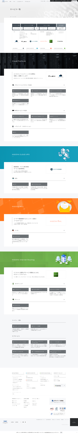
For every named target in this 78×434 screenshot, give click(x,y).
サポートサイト (34, 411)
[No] (76, 432)
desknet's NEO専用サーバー (57, 289)
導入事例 (52, 0)
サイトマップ (67, 427)
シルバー (28, 394)
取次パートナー (14, 408)
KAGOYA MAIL (42, 48)
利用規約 (62, 427)
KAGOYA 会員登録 (67, 3)
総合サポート (56, 3)
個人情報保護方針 (48, 427)
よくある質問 (63, 0)
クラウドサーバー (18, 90)
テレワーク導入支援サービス (57, 341)
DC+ (15, 132)
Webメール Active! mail (19, 351)
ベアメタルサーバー (36, 90)
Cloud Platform (15, 48)
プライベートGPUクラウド (19, 116)
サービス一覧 (43, 3)
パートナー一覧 (14, 413)
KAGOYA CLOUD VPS (30, 48)
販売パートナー (14, 410)
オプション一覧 (49, 3)
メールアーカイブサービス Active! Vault (56, 352)
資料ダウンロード (57, 0)
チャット (16, 299)
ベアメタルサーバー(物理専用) (17, 387)
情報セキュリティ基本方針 (56, 427)
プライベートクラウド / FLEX (22, 85)
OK (61, 432)
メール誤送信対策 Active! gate (38, 351)
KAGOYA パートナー (74, 0)
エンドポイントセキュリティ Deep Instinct (38, 342)
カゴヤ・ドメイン (18, 326)
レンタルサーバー (18, 289)
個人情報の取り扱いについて (41, 427)
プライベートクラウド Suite (57, 90)
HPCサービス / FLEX (19, 111)
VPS (14, 178)
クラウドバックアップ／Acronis (20, 341)
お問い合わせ (34, 412)
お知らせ (68, 0)
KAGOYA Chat (17, 305)
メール (15, 230)
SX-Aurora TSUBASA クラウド (24, 37)
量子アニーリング (22, 38)
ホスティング (17, 284)
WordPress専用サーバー (37, 289)
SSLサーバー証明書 (36, 326)
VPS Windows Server (37, 184)
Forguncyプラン (17, 100)
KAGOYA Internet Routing (58, 48)
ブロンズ (28, 392)
